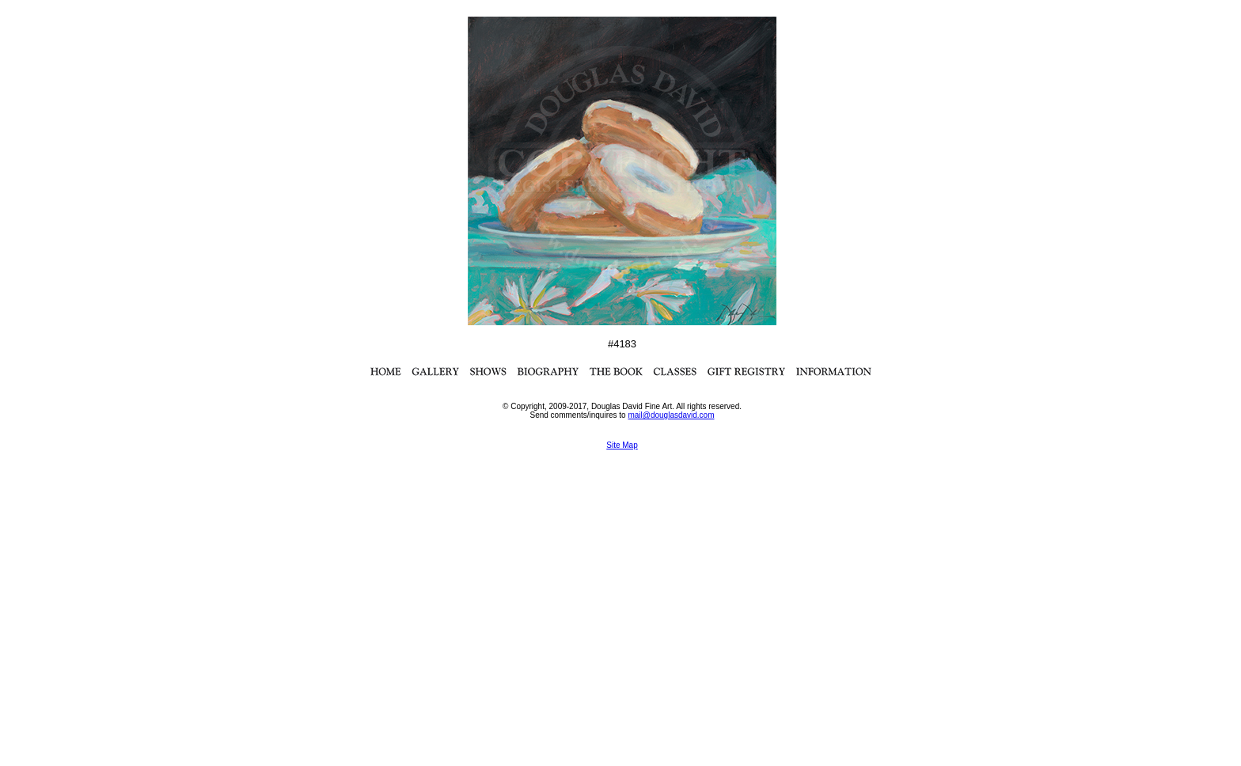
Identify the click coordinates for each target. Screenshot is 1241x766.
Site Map (621, 445)
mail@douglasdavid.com (671, 415)
